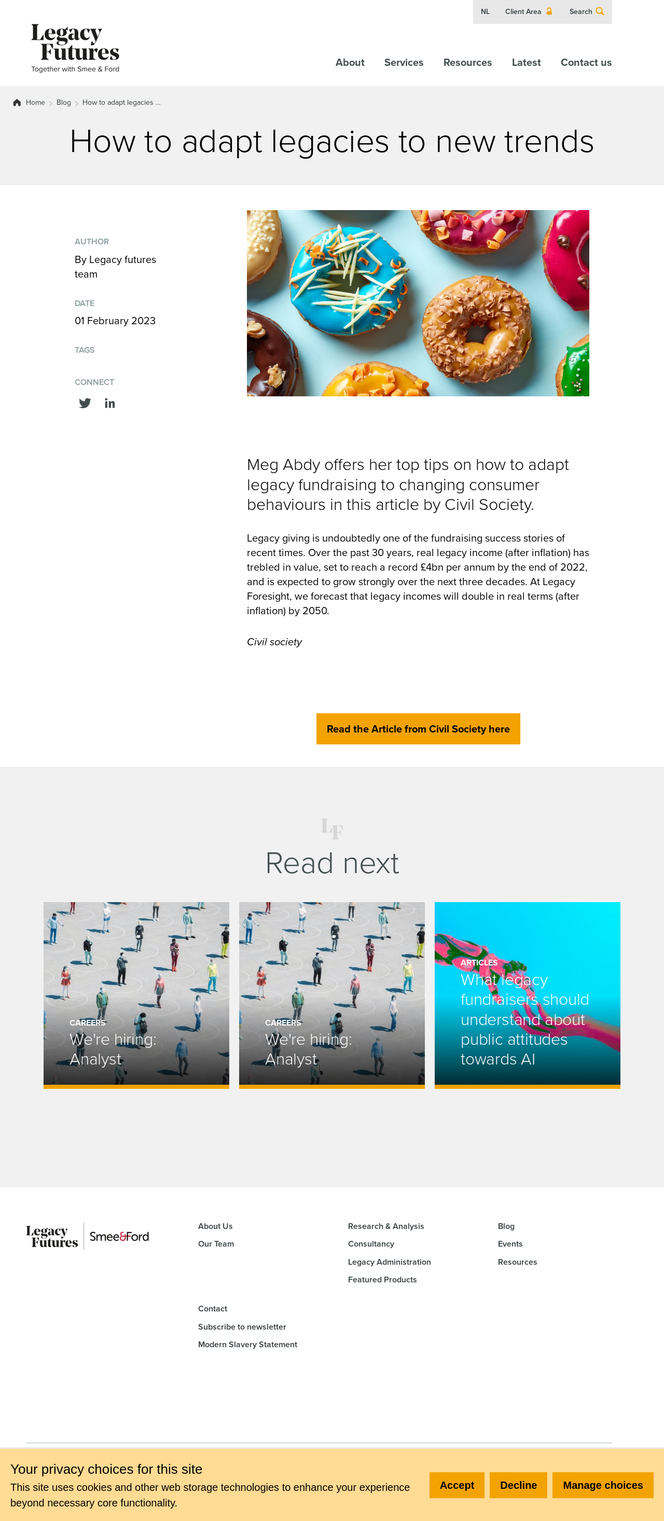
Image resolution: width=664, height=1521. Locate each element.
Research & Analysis (386, 1226)
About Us (215, 1226)
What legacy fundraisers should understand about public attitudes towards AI (525, 1019)
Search (587, 12)
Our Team (216, 1244)
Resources (468, 62)
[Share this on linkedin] (110, 402)
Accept (457, 1485)
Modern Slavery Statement (247, 1344)
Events (510, 1244)
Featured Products (382, 1279)
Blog (64, 103)
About (350, 62)
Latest (526, 62)
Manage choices (603, 1485)
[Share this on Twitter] (85, 402)
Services (404, 62)
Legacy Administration (389, 1262)
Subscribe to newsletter (242, 1327)
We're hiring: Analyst (113, 1049)
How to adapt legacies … (121, 103)
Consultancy (371, 1244)
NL (485, 12)
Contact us (586, 62)
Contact (212, 1309)
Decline (518, 1485)
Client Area (529, 12)
